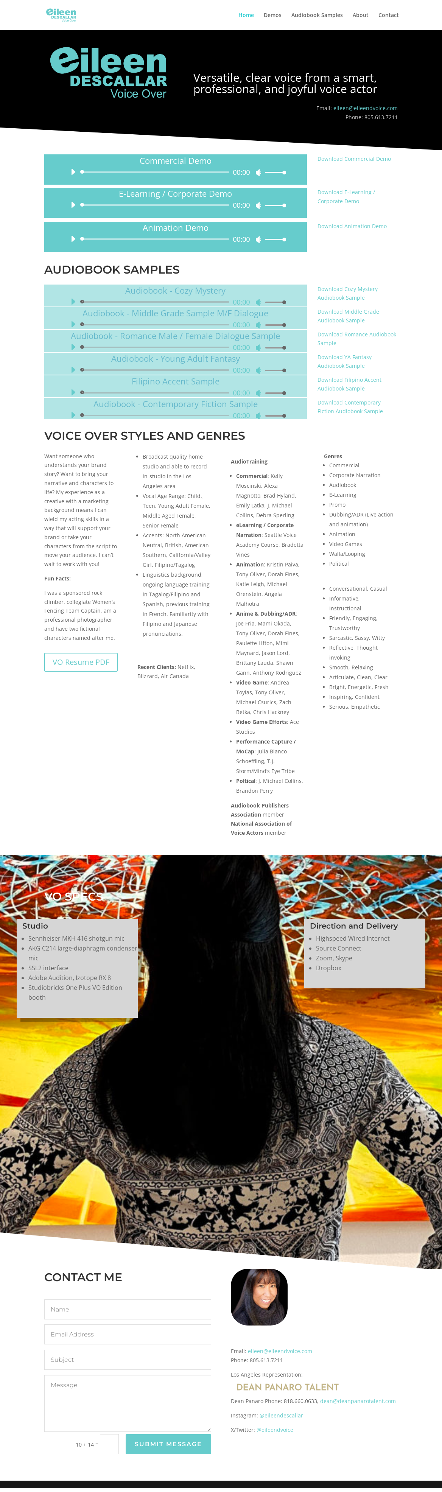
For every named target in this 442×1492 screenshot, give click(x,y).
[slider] (156, 172)
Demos (273, 15)
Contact (388, 15)
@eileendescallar (281, 1415)
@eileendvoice (275, 1429)
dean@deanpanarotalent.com (358, 1401)
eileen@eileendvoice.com (365, 108)
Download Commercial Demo (354, 158)
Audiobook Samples (317, 15)
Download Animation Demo (352, 226)
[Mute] (258, 172)
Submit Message (168, 1444)
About (361, 15)
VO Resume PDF (81, 662)
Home (246, 15)
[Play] (73, 172)
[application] (175, 172)
